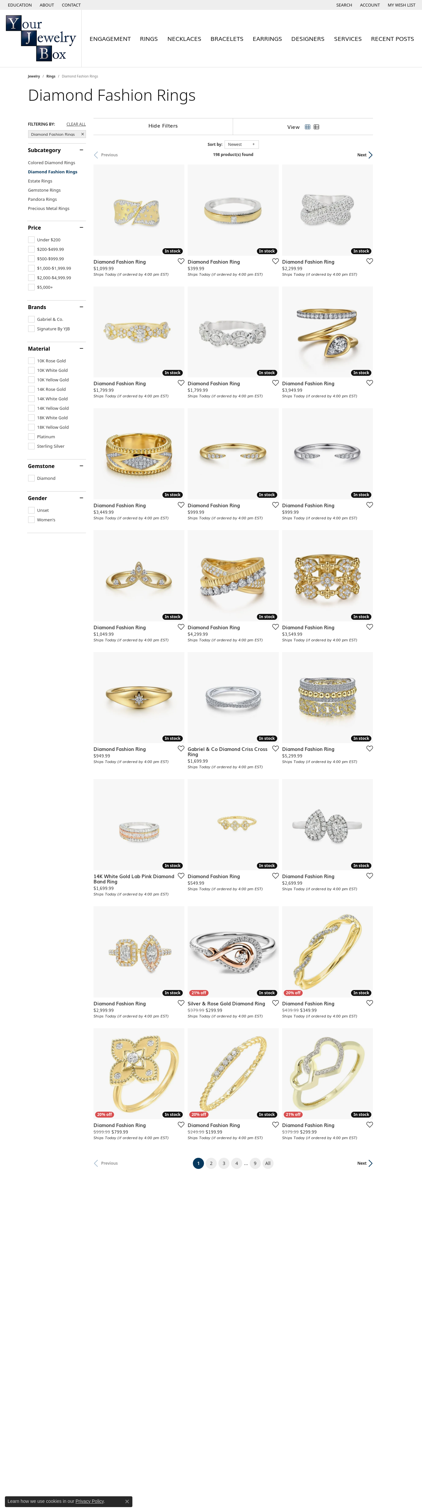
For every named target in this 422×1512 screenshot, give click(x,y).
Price (34, 227)
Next (382, 155)
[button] (19, 5)
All (278, 1219)
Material (39, 348)
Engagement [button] (110, 38)
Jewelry (34, 76)
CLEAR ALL (76, 124)
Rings (50, 76)
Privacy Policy (90, 1501)
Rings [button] (149, 38)
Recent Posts (392, 38)
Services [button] (348, 38)
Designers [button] (308, 38)
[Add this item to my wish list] (186, 268)
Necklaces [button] (184, 38)
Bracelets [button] (227, 38)
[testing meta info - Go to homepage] (41, 38)
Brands (37, 307)
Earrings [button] (267, 38)
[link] (46, 5)
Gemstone (41, 466)
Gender (37, 498)
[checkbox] (44, 240)
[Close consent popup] (127, 1501)
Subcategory (44, 150)
